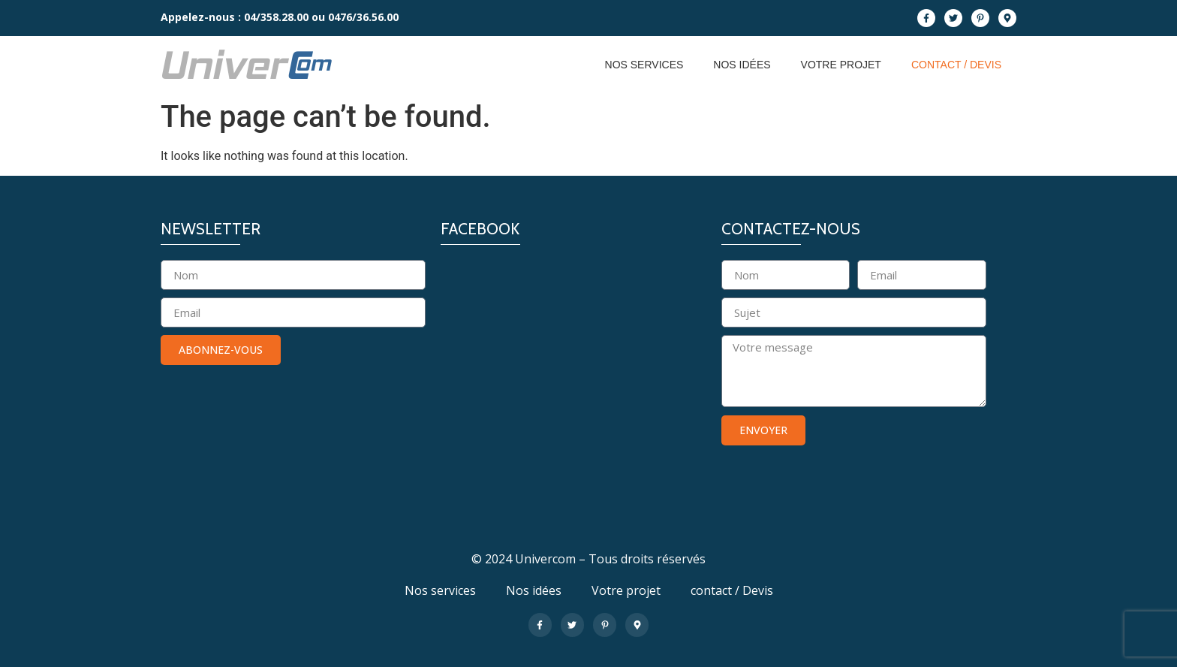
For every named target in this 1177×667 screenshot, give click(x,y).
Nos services (644, 65)
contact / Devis (956, 65)
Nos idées (741, 65)
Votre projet (841, 65)
